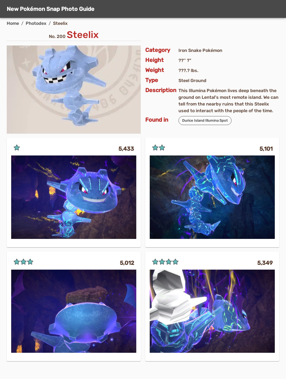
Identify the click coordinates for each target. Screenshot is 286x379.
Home (13, 23)
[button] (205, 120)
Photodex (36, 23)
